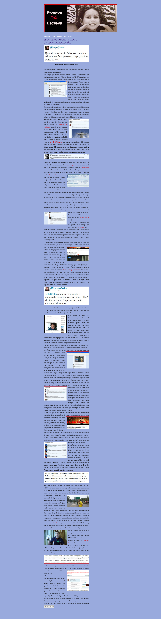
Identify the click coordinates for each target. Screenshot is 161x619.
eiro (48, 127)
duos (78, 270)
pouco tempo (70, 165)
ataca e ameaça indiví (70, 270)
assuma (46, 553)
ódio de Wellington (55, 142)
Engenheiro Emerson (54, 523)
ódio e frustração (53, 175)
